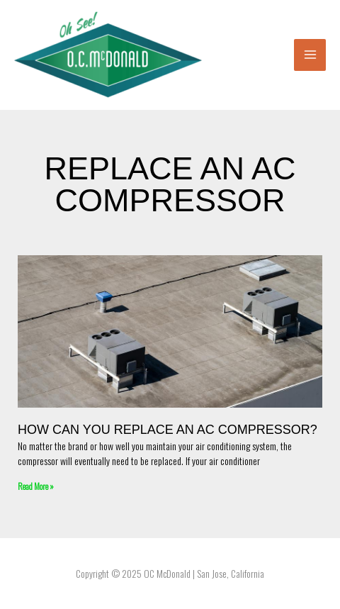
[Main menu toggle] (310, 55)
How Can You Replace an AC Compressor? (167, 430)
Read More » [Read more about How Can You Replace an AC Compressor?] (36, 486)
